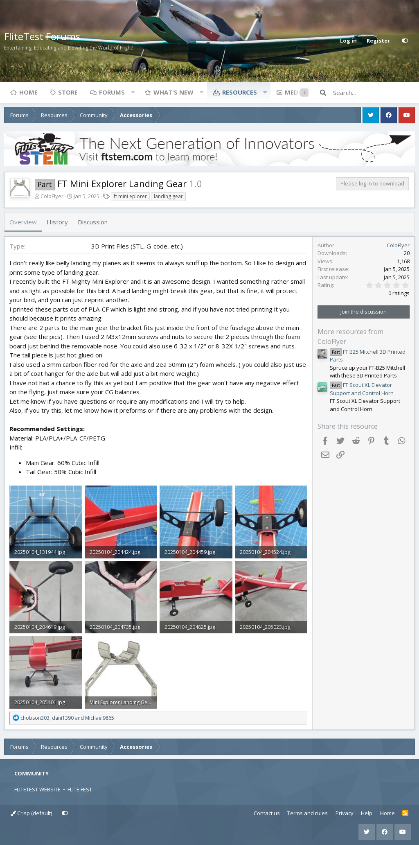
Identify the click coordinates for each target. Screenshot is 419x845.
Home (28, 92)
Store (68, 92)
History (57, 222)
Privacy (345, 813)
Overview (23, 222)
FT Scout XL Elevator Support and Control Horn (362, 389)
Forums (112, 92)
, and (67, 717)
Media (294, 92)
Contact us (267, 813)
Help (366, 813)
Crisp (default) (31, 813)
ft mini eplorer (130, 196)
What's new (173, 92)
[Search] (374, 92)
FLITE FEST (80, 789)
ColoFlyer (52, 196)
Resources (239, 92)
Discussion (93, 222)
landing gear (168, 196)
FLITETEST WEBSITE (37, 789)
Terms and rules (307, 813)
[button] (132, 92)
